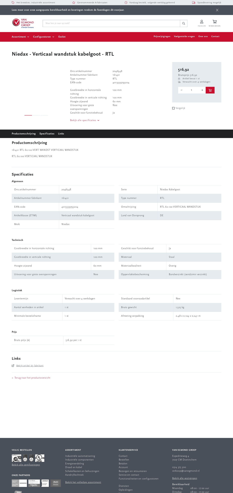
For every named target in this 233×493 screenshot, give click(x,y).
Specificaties (47, 134)
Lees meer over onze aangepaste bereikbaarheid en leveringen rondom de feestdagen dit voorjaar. (68, 10)
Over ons (203, 36)
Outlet (62, 37)
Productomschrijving (24, 134)
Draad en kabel (73, 467)
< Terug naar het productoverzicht (31, 378)
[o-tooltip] (192, 90)
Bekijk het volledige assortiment (83, 482)
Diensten (124, 486)
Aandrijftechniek (74, 475)
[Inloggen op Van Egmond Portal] (202, 23)
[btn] (217, 10)
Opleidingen (126, 490)
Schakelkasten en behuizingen (82, 471)
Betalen (123, 463)
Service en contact (129, 475)
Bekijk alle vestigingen (184, 478)
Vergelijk (180, 108)
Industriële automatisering (80, 456)
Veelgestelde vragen (184, 36)
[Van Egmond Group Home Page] (23, 23)
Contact (215, 36)
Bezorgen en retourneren (133, 471)
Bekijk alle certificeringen (26, 465)
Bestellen (124, 460)
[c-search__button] (183, 23)
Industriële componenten (79, 460)
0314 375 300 (179, 467)
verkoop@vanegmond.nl (186, 471)
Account (123, 467)
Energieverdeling (74, 463)
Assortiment (19, 37)
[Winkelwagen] (215, 23)
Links (61, 134)
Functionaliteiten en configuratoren (139, 479)
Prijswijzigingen (162, 36)
